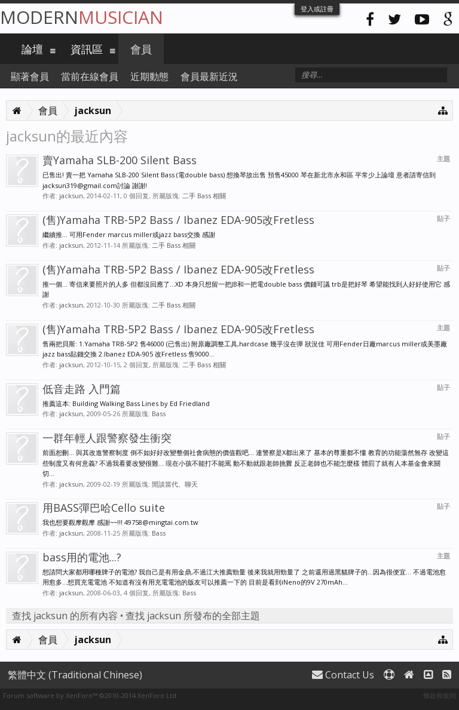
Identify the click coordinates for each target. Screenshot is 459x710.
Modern (81, 17)
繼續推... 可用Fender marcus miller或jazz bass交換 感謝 (128, 234)
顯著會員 (30, 76)
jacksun (71, 195)
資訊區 (87, 49)
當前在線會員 (89, 76)
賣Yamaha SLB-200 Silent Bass (119, 160)
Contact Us (343, 674)
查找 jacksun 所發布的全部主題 (193, 615)
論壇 (32, 49)
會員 (141, 49)
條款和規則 (439, 695)
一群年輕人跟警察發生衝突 (107, 438)
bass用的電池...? (81, 557)
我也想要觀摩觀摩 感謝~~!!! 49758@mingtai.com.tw (120, 522)
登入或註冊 (317, 8)
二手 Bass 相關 (204, 195)
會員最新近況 (209, 76)
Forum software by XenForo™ (90, 695)
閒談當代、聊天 (175, 484)
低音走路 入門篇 (81, 389)
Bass (159, 413)
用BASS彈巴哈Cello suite (103, 507)
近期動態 (149, 76)
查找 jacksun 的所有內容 (65, 615)
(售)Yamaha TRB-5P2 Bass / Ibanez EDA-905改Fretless (178, 220)
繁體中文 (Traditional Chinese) (75, 674)
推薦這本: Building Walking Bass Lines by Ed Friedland (126, 403)
